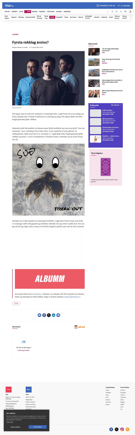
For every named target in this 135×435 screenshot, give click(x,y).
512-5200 (31, 397)
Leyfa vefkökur (38, 427)
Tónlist (16, 303)
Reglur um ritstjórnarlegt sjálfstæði (13, 398)
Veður (122, 400)
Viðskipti (108, 392)
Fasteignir (123, 392)
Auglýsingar (29, 399)
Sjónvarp (108, 402)
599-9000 (11, 408)
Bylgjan (122, 402)
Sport (107, 395)
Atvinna (122, 395)
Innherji (122, 390)
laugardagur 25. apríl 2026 (107, 6)
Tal (121, 409)
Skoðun (108, 400)
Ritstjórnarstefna (31, 404)
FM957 (122, 404)
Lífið (107, 397)
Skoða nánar (9, 422)
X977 (122, 407)
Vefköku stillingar (15, 427)
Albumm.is (37, 294)
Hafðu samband (30, 402)
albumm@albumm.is (72, 297)
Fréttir (107, 390)
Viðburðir (123, 397)
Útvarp (108, 404)
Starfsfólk (28, 409)
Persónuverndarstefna (12, 401)
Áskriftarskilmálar (31, 407)
